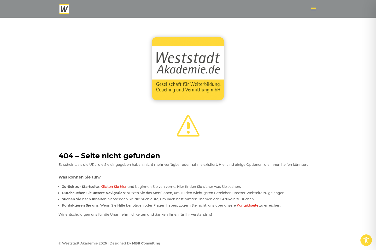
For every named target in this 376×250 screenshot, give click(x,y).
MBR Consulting (146, 243)
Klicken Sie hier (113, 187)
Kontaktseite (247, 205)
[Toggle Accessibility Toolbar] (366, 240)
